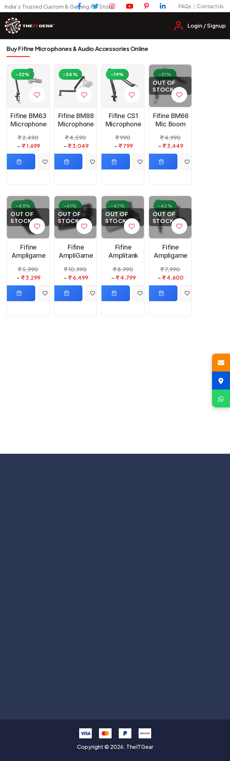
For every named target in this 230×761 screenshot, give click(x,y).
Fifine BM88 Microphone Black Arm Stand (76, 120)
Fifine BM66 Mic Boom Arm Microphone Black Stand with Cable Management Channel (170, 120)
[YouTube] (129, 6)
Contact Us (210, 6)
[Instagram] (112, 6)
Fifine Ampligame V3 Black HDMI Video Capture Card (28, 251)
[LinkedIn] (163, 6)
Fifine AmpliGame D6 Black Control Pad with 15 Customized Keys (76, 251)
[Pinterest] (146, 6)
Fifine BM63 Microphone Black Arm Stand (28, 120)
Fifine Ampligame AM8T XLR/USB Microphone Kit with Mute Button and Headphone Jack (171, 251)
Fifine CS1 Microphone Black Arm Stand (123, 120)
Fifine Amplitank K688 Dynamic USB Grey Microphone (123, 251)
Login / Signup (207, 25)
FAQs (185, 6)
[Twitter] (95, 6)
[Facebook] (79, 6)
